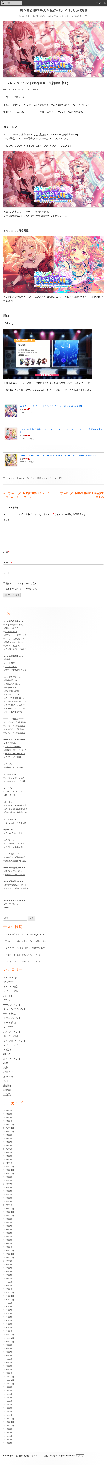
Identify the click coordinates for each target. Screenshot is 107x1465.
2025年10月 (8, 1131)
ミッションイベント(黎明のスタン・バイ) (21, 961)
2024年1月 (8, 1205)
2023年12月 (8, 1208)
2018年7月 (8, 1436)
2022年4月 (8, 1278)
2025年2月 (8, 1159)
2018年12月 (8, 1418)
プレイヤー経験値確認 (15, 857)
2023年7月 (8, 1226)
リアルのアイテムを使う (16, 705)
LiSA (7, 907)
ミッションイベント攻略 (16, 822)
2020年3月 (8, 1366)
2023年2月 (8, 1243)
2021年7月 (8, 1310)
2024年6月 (8, 1187)
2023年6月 (8, 1229)
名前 (6, 551)
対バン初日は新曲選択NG (16, 808)
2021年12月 (8, 1292)
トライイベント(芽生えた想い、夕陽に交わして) (24, 948)
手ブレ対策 (10, 663)
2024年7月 (8, 1184)
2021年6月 (8, 1313)
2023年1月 (8, 1247)
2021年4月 (8, 1320)
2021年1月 (8, 1331)
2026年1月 (8, 1121)
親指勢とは (10, 659)
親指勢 (7, 1090)
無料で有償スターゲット (16, 885)
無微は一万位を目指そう (16, 750)
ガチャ (7, 1000)
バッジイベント (12, 1031)
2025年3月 (8, 1156)
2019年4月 (8, 1404)
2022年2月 (8, 1285)
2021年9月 (8, 1303)
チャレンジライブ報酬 (15, 781)
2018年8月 (8, 1432)
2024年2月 (8, 1201)
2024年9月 (8, 1177)
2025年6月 (8, 1145)
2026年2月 (8, 1117)
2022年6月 (8, 1271)
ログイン (80, 1456)
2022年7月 (8, 1268)
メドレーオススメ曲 (14, 847)
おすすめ (8, 995)
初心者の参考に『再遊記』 (17, 649)
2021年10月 (8, 1299)
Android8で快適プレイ (15, 711)
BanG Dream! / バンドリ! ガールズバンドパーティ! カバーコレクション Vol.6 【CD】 (52, 406)
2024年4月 (8, 1194)
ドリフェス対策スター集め (17, 888)
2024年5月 (8, 1191)
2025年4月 (8, 1152)
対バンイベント (12, 1058)
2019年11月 (8, 1380)
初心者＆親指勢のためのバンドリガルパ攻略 (53, 10)
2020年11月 (8, 1338)
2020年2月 (8, 1369)
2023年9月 (8, 1219)
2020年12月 (8, 1334)
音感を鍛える (11, 680)
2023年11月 (8, 1212)
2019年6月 (8, 1397)
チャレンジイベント (50, 478)
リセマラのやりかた (14, 624)
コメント (7, 519)
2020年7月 (8, 1352)
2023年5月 (8, 1233)
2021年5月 (8, 1317)
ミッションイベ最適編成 (16, 722)
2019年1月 (8, 1415)
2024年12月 (8, 1166)
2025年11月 (8, 1128)
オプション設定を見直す (16, 701)
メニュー (103, 2)
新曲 (61, 478)
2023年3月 (8, 1240)
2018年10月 (8, 1425)
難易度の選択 (11, 631)
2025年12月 (8, 1124)
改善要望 (8, 1072)
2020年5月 (8, 1359)
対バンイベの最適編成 (15, 732)
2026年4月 (8, 1110)
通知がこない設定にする (16, 635)
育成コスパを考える (14, 642)
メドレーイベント (13, 1045)
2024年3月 (8, 1198)
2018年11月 (8, 1422)
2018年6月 (8, 1439)
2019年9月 (8, 1387)
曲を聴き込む (11, 687)
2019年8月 (8, 1390)
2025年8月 (8, 1138)
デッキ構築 (9, 1013)
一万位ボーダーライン (15, 753)
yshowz (6, 89)
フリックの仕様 (12, 694)
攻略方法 (8, 1076)
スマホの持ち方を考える (16, 670)
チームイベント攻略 (14, 833)
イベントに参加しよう (15, 638)
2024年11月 (8, 1170)
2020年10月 (8, 1341)
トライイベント (12, 1018)
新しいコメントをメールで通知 (21, 583)
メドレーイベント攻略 (15, 843)
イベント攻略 (10, 991)
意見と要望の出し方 (14, 871)
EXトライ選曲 (11, 795)
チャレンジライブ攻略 (15, 777)
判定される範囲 (12, 690)
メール (7, 562)
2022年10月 (8, 1257)
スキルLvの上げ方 (13, 645)
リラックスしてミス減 (15, 708)
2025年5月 (8, 1149)
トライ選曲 (9, 1022)
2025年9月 (8, 1135)
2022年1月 (8, 1289)
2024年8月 (8, 1180)
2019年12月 (8, 1376)
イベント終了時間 (13, 757)
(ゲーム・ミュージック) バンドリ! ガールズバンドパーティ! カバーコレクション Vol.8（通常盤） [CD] (58, 455)
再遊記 (7, 1049)
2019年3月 (8, 1408)
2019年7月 (8, 1394)
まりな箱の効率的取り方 (16, 805)
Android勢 (10, 977)
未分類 (7, 1085)
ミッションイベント (14, 1040)
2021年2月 (8, 1327)
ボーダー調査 (10, 1036)
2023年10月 (8, 1215)
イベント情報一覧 (13, 746)
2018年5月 (8, 1443)
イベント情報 (35, 478)
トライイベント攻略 (14, 791)
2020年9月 (8, 1345)
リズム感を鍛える (13, 684)
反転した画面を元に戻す (16, 860)
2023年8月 (8, 1222)
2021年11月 (8, 1296)
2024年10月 (8, 1173)
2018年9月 (8, 1429)
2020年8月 (8, 1348)
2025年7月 (8, 1142)
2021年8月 (8, 1306)
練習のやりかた (12, 628)
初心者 (7, 1054)
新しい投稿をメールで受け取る (21, 589)
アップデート (10, 982)
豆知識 (7, 1094)
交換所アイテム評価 (14, 767)
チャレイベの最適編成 (15, 725)
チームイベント (12, 1004)
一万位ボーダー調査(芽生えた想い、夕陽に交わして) (26, 941)
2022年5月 (8, 1275)
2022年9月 (8, 1261)
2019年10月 (8, 1383)
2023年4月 (8, 1236)
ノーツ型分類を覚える (15, 697)
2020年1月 (8, 1373)
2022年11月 (8, 1254)
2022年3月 (8, 1282)
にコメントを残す (31, 89)
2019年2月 (8, 1411)
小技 (5, 1063)
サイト (6, 572)
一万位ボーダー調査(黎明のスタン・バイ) (21, 954)
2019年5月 (8, 1401)
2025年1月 (8, 1163)
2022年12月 (8, 1250)
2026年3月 (8, 1114)
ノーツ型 (8, 1027)
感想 (5, 1067)
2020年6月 (8, 1355)
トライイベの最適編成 (15, 729)
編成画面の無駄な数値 (15, 874)
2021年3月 (8, 1324)
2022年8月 (8, 1264)
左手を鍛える (11, 666)
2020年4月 (8, 1362)
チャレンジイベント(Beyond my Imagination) (23, 934)
